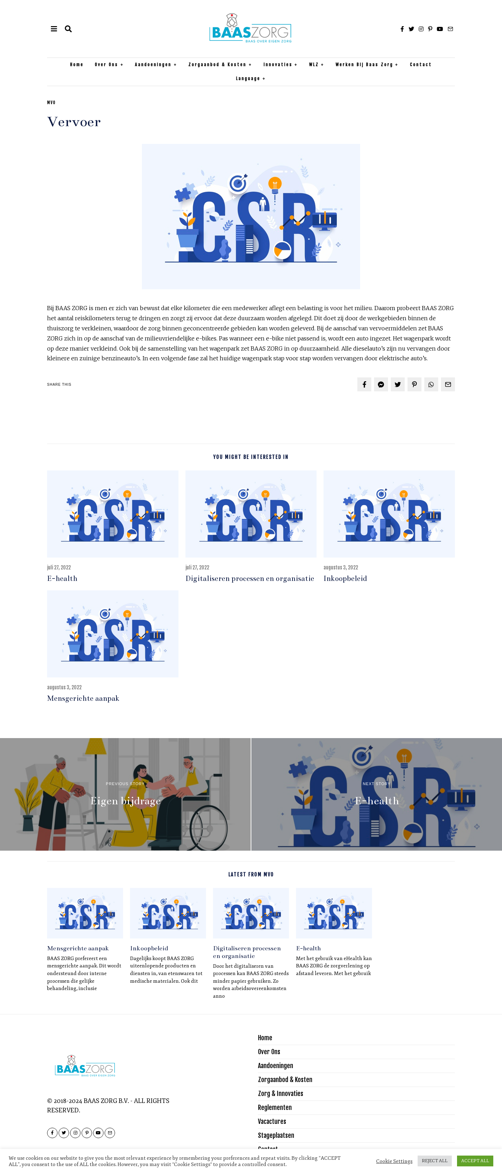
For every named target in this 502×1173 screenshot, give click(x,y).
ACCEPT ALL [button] (475, 1161)
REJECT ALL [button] (435, 1161)
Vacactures (272, 1121)
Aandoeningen (153, 64)
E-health (62, 578)
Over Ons (106, 64)
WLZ (314, 64)
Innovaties (278, 64)
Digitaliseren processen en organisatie (249, 578)
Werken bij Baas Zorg (364, 64)
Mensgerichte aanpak (83, 698)
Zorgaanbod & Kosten (217, 64)
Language (248, 78)
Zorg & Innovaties (280, 1093)
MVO (51, 102)
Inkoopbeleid (345, 578)
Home (77, 64)
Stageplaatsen (276, 1135)
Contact (421, 64)
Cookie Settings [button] (394, 1161)
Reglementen (275, 1107)
